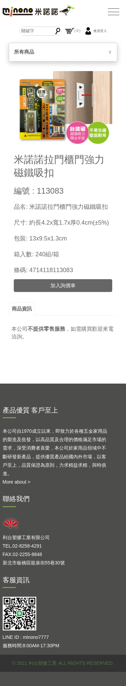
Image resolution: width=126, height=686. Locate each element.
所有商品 (24, 52)
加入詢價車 (63, 285)
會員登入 (95, 31)
